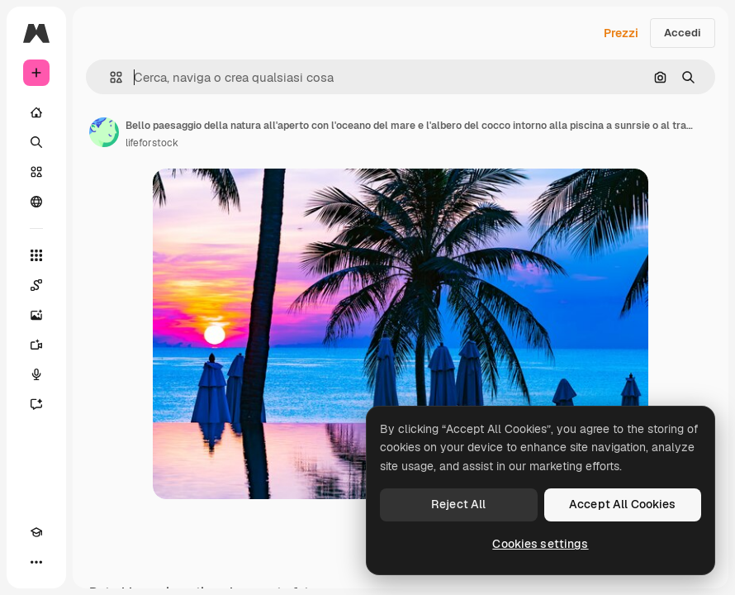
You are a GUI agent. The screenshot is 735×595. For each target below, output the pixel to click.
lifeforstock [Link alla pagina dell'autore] (152, 143)
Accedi (682, 33)
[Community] (36, 201)
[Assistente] (36, 404)
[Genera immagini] (36, 315)
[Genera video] (36, 344)
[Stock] (36, 172)
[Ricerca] (36, 142)
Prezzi (621, 33)
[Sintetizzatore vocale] (36, 374)
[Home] (36, 112)
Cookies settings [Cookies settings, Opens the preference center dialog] (540, 543)
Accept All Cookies (622, 504)
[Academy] (36, 532)
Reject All (458, 504)
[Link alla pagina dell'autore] (104, 132)
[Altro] (36, 562)
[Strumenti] (36, 255)
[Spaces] (36, 285)
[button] (109, 77)
